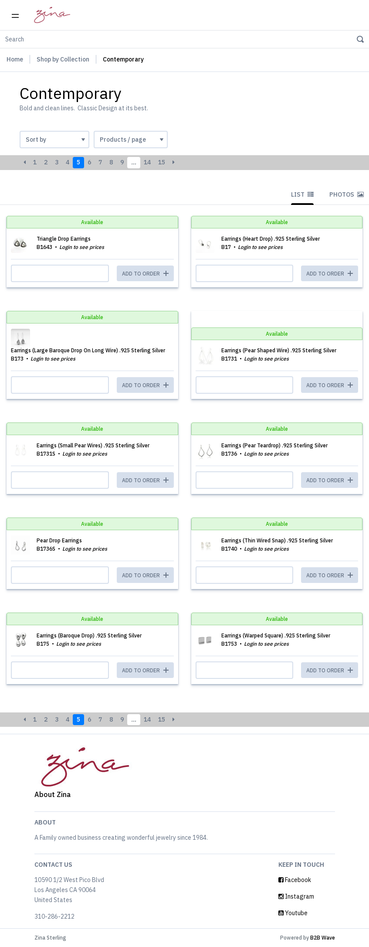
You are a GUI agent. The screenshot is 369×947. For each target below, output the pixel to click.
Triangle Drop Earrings (64, 238)
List (302, 194)
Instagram (296, 896)
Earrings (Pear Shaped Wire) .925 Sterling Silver (278, 350)
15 (161, 162)
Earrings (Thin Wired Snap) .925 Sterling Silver (277, 540)
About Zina (52, 794)
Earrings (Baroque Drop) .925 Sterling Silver (89, 635)
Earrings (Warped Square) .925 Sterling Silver (275, 635)
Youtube (293, 913)
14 (147, 162)
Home (15, 59)
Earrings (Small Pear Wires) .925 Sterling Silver (93, 445)
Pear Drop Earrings (59, 540)
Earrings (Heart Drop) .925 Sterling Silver (270, 238)
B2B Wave (322, 937)
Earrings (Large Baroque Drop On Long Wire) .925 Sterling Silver (88, 350)
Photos (346, 194)
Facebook (294, 880)
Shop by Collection (63, 59)
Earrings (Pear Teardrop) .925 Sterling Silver (274, 445)
